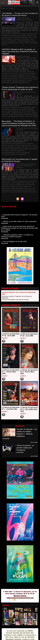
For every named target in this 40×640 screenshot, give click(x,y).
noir (20, 79)
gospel (23, 35)
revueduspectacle (24, 41)
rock (33, 41)
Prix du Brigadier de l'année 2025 (15, 243)
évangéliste (6, 109)
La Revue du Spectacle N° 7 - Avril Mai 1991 (10, 408)
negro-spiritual (16, 188)
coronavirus (26, 145)
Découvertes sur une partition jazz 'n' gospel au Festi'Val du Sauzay (19, 160)
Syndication (20, 600)
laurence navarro (16, 186)
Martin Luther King (25, 149)
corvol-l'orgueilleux (17, 183)
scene (21, 43)
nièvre (25, 188)
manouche (18, 39)
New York (23, 113)
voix (27, 82)
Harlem (30, 109)
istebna (19, 184)
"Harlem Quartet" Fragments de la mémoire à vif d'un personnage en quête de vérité (20, 88)
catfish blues (21, 181)
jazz (34, 35)
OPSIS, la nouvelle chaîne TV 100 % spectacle (19, 223)
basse (4, 33)
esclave (13, 73)
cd (28, 181)
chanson (30, 71)
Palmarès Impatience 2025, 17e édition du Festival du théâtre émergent (17, 237)
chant (4, 145)
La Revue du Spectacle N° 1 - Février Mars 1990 (10, 371)
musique (26, 39)
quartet (34, 113)
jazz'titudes (6, 37)
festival (30, 33)
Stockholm (6, 154)
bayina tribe (6, 181)
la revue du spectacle (19, 37)
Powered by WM (30, 600)
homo (4, 111)
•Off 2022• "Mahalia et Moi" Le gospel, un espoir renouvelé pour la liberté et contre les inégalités (19, 51)
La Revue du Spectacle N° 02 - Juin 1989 (29, 335)
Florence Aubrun (29, 73)
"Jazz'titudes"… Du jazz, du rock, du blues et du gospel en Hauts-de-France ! (20, 14)
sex (8, 116)
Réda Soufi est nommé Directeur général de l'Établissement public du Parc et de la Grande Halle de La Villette (19, 229)
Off (24, 79)
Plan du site (8, 600)
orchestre (5, 150)
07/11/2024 (20, 452)
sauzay (27, 190)
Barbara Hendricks (13, 143)
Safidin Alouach (8, 43)
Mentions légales (20, 595)
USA (26, 116)
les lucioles (6, 113)
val (30, 192)
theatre (4, 44)
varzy (34, 192)
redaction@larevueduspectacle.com (19, 597)
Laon (30, 37)
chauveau (16, 33)
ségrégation (6, 82)
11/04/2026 (5, 438)
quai (32, 39)
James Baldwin (12, 111)
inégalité (21, 75)
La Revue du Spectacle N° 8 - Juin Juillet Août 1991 (29, 409)
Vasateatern (21, 154)
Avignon (9, 71)
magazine (9, 39)
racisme (29, 79)
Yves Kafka (33, 116)
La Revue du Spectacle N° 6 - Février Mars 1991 (29, 371)
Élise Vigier (31, 107)
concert (23, 33)
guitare (29, 35)
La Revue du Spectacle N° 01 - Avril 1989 (10, 335)
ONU (35, 149)
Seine (27, 43)
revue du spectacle (9, 41)
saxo (16, 43)
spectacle (33, 43)
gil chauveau (15, 35)
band (4, 143)
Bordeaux (13, 107)
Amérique (5, 107)
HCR (23, 147)
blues (9, 33)
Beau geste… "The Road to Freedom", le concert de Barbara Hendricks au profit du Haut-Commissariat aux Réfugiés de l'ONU (19, 123)
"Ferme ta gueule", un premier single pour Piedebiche (25, 447)
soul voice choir (8, 192)
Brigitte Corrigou (19, 71)
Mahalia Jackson (24, 77)
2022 (3, 71)
